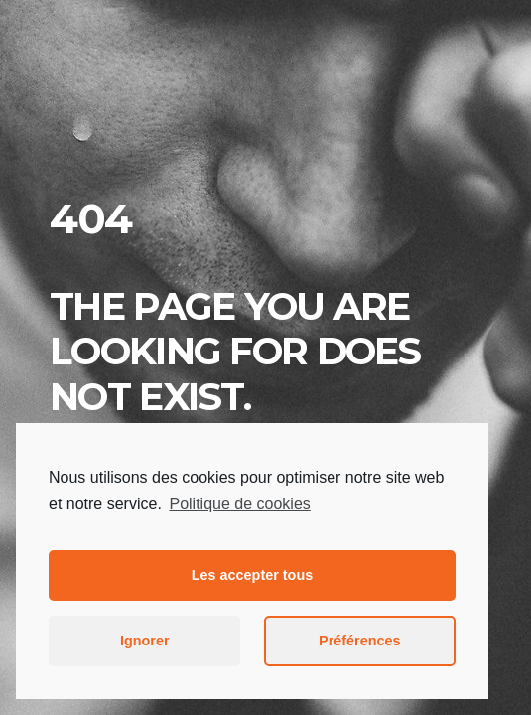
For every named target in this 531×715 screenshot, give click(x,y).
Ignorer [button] (145, 640)
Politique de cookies (239, 504)
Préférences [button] (359, 640)
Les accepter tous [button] (252, 575)
